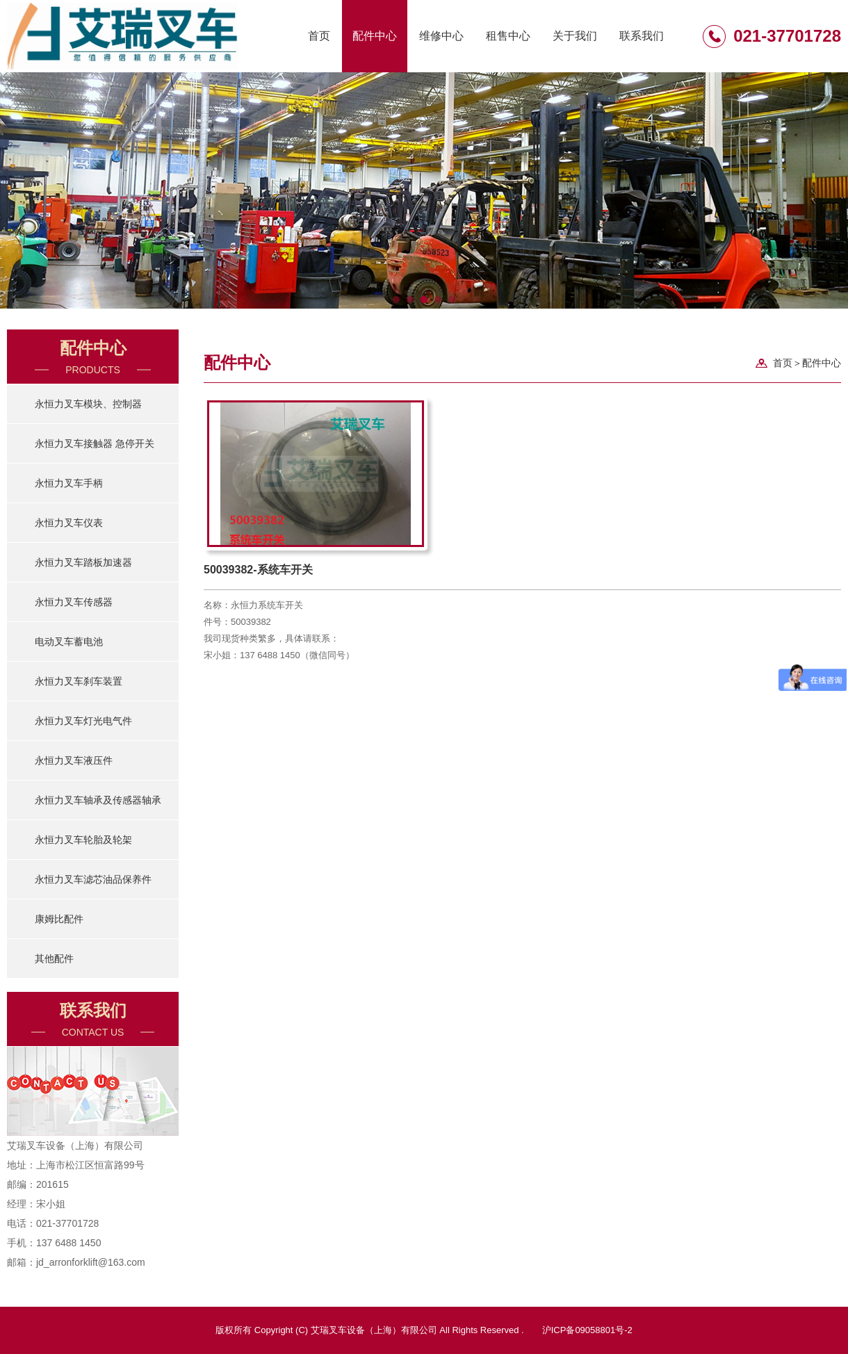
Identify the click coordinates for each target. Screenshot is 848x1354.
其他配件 (54, 958)
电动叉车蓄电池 (69, 641)
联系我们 (641, 36)
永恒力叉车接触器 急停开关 (94, 443)
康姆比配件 (59, 918)
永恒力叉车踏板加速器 (83, 562)
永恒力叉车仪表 (69, 522)
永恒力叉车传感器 (74, 601)
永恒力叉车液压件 (74, 760)
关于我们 (575, 36)
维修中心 (441, 36)
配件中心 (374, 36)
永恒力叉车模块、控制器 (88, 403)
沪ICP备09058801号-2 (587, 1330)
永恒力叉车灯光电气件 (83, 720)
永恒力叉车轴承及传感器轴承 (98, 800)
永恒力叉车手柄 (69, 483)
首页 (319, 36)
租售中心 (508, 36)
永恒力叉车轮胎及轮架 (83, 839)
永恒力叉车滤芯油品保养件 (93, 879)
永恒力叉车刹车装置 (78, 681)
